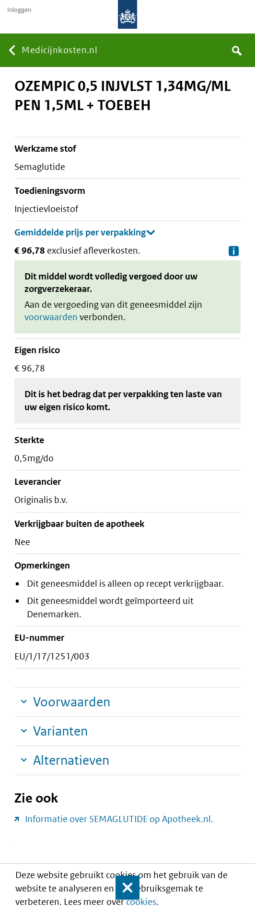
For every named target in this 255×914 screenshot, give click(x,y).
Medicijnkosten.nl (59, 50)
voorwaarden (51, 317)
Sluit (121, 887)
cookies (141, 901)
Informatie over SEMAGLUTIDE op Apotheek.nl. (119, 819)
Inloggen (19, 10)
